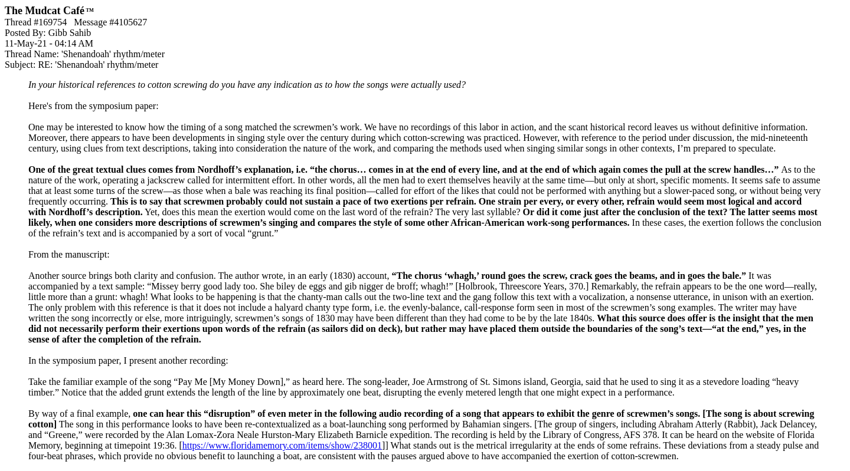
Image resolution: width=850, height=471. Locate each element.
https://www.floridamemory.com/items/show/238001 (282, 445)
